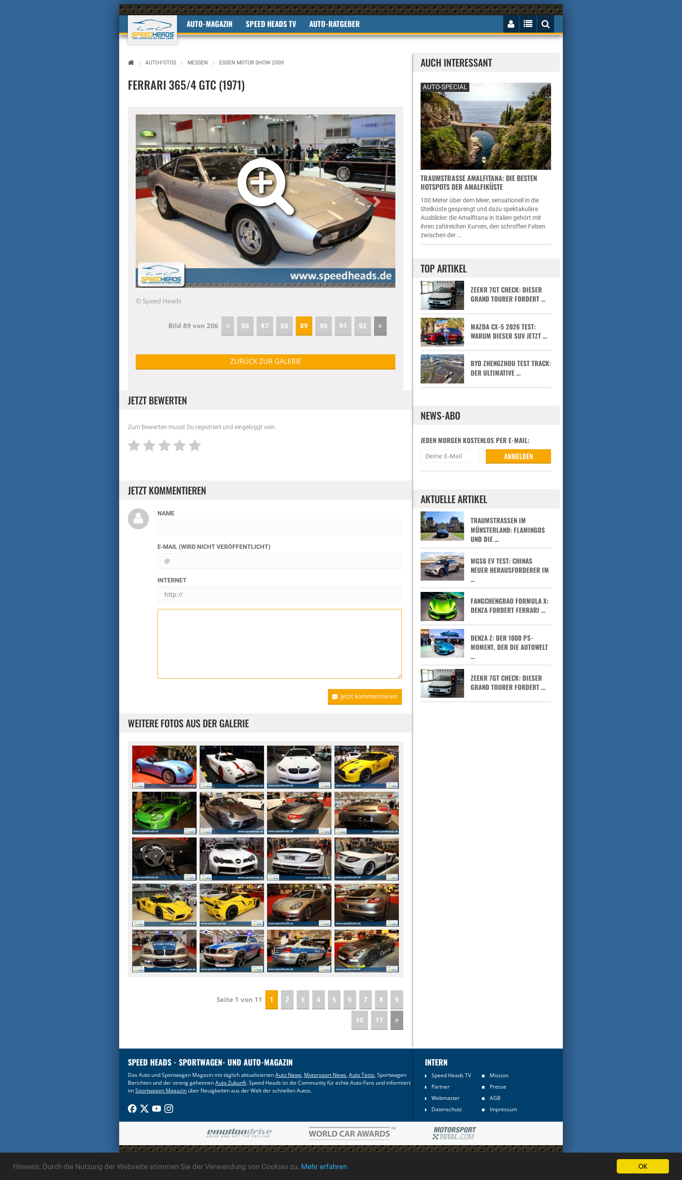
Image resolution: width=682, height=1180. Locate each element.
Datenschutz (446, 1109)
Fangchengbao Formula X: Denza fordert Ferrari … (509, 605)
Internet (172, 580)
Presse (498, 1086)
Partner (440, 1086)
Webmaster (445, 1098)
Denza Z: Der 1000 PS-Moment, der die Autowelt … (509, 647)
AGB (495, 1098)
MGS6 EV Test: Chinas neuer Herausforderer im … (510, 570)
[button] (155, 201)
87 (265, 325)
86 (245, 325)
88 (284, 325)
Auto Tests (361, 1075)
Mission (499, 1075)
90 (324, 325)
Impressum (503, 1109)
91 (343, 325)
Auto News (288, 1075)
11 (379, 1019)
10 (360, 1019)
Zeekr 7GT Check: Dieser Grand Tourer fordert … (508, 294)
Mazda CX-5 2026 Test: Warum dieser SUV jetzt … (509, 331)
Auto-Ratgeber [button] (334, 23)
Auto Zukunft (230, 1082)
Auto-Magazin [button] (210, 23)
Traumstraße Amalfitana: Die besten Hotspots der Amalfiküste (479, 182)
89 (304, 325)
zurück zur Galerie (265, 361)
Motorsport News (325, 1075)
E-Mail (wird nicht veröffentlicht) (214, 546)
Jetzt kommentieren (365, 696)
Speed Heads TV (451, 1075)
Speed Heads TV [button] (271, 23)
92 (363, 325)
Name (165, 513)
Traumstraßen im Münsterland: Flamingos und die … (508, 530)
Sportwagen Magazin (161, 1090)
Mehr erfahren (324, 1166)
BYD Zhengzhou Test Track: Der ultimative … (511, 368)
